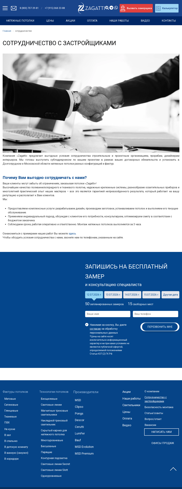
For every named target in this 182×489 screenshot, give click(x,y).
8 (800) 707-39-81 (29, 8)
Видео (145, 20)
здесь (72, 233)
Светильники (131, 405)
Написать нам (161, 431)
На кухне (9, 429)
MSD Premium (84, 453)
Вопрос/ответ (153, 419)
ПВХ (7, 422)
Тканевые (10, 416)
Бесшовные (48, 446)
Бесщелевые (49, 398)
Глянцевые (11, 410)
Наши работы (119, 20)
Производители (85, 392)
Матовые (10, 398)
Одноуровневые (51, 475)
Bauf (78, 440)
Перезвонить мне (159, 326)
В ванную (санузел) (16, 452)
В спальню (10, 441)
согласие (95, 328)
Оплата (92, 20)
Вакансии (150, 425)
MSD (78, 400)
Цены (50, 20)
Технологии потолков (53, 391)
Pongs (79, 413)
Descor (79, 420)
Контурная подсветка (54, 458)
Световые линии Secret (55, 464)
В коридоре (11, 458)
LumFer (80, 433)
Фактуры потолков (15, 391)
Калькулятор (167, 8)
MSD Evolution (84, 446)
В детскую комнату (16, 446)
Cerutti (79, 427)
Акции (70, 20)
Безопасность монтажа (159, 407)
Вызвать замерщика (136, 8)
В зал (7, 435)
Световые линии (51, 404)
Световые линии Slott (54, 470)
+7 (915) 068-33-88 (55, 8)
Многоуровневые (52, 440)
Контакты (169, 20)
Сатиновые (11, 404)
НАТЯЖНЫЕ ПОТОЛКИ (20, 20)
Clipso (79, 406)
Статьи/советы (154, 413)
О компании (152, 391)
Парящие (46, 452)
